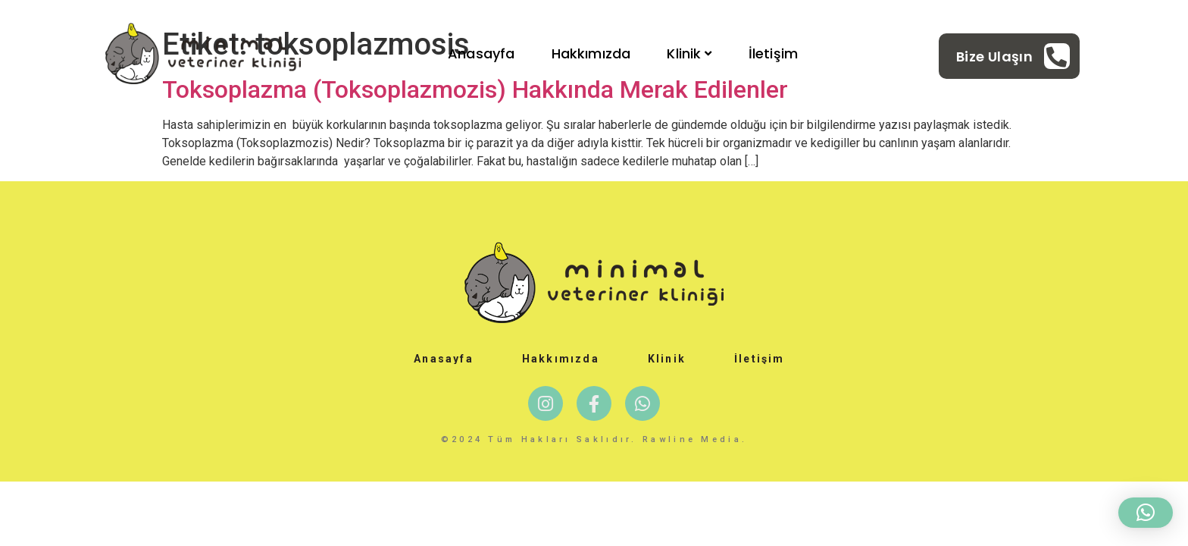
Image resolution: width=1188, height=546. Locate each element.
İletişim (773, 53)
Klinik (689, 53)
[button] (1145, 512)
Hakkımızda (591, 53)
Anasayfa (481, 53)
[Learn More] (1013, 56)
